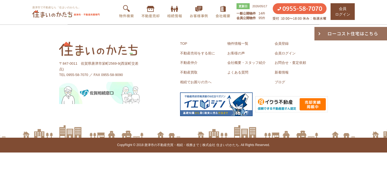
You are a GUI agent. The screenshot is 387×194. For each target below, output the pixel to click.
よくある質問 (237, 72)
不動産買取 (189, 72)
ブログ (280, 82)
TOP (183, 43)
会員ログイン (285, 53)
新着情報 (282, 72)
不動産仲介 (189, 63)
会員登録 (282, 43)
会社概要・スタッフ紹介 (246, 63)
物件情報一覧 (237, 43)
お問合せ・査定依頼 (290, 63)
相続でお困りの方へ (196, 82)
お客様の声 (236, 53)
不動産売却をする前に (197, 53)
